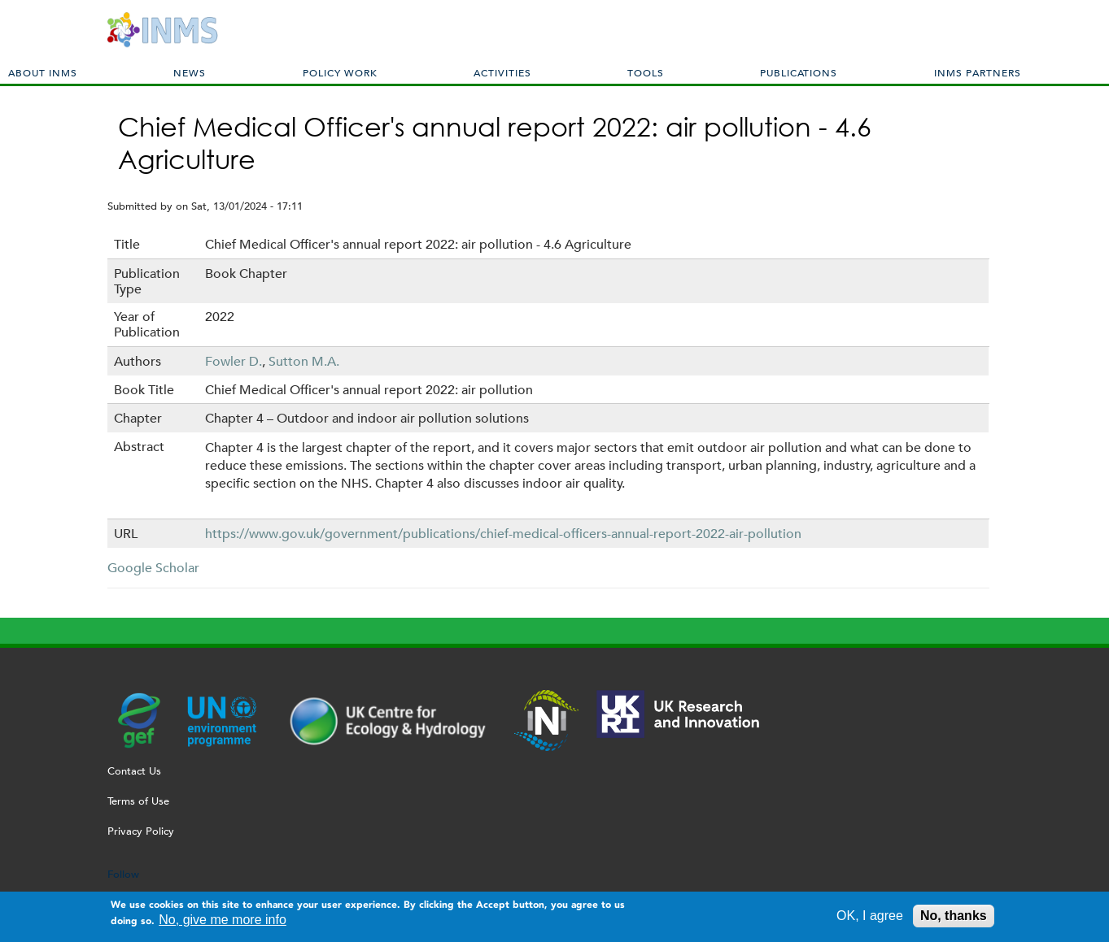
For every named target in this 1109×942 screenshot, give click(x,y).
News (189, 72)
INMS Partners (977, 72)
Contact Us (134, 771)
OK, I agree (869, 918)
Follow (123, 874)
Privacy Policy (140, 831)
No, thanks (953, 918)
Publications (798, 72)
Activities (502, 72)
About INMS (42, 72)
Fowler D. (233, 361)
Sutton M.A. (304, 361)
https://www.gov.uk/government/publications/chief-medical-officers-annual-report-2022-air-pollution (503, 533)
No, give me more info (222, 922)
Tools (645, 72)
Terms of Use (138, 801)
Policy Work (340, 72)
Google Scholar (153, 567)
